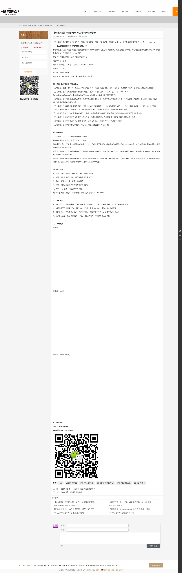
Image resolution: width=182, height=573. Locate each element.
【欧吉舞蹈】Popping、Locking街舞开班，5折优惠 (130, 502)
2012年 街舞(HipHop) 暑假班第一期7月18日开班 (74, 509)
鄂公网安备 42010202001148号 (113, 570)
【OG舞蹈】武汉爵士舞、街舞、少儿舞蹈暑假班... (75, 502)
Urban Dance (71, 483)
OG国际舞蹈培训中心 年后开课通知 (69, 513)
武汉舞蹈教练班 (124, 483)
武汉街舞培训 (139, 483)
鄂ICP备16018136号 (92, 570)
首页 (20, 25)
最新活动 (26, 25)
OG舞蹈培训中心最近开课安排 (121, 513)
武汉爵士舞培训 (87, 483)
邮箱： (95, 530)
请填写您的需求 (33, 65)
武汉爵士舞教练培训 (105, 483)
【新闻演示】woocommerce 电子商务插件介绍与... (130, 509)
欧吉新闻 (33, 25)
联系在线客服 (155, 565)
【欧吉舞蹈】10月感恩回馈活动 (70, 492)
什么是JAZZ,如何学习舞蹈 (65, 506)
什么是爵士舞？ (115, 506)
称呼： (95, 525)
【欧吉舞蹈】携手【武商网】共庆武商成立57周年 (77, 489)
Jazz (60, 483)
